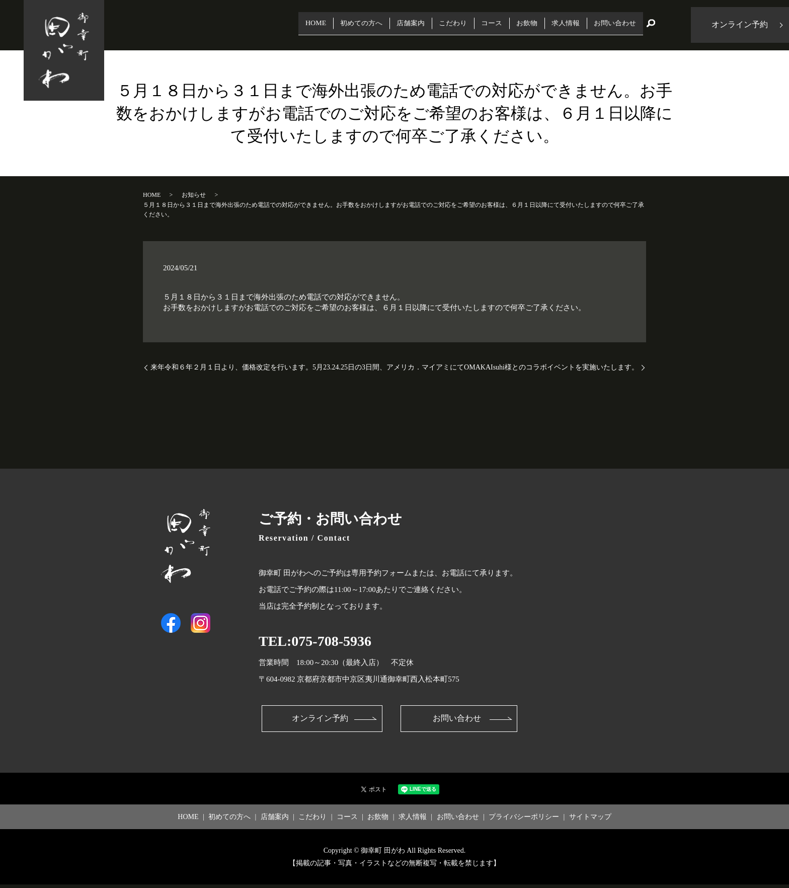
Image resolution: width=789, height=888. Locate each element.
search (650, 25)
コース (461, 25)
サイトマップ (590, 820)
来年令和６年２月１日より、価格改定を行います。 (231, 367)
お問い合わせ (609, 25)
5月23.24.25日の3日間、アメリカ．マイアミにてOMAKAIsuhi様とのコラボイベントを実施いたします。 (475, 367)
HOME (249, 25)
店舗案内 (364, 25)
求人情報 (549, 25)
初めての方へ (304, 25)
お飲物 (502, 25)
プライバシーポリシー (524, 820)
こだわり (415, 25)
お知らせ (194, 194)
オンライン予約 (319, 720)
